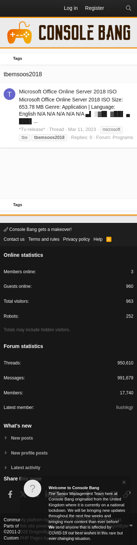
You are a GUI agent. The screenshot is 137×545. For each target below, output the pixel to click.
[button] (9, 8)
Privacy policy (76, 239)
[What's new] (115, 8)
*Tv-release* (32, 129)
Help (98, 239)
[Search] (129, 8)
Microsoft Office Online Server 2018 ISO (68, 91)
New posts (22, 438)
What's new (17, 426)
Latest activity (25, 467)
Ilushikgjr (124, 407)
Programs (123, 137)
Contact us (14, 239)
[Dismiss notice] (123, 483)
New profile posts (29, 453)
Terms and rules (43, 239)
